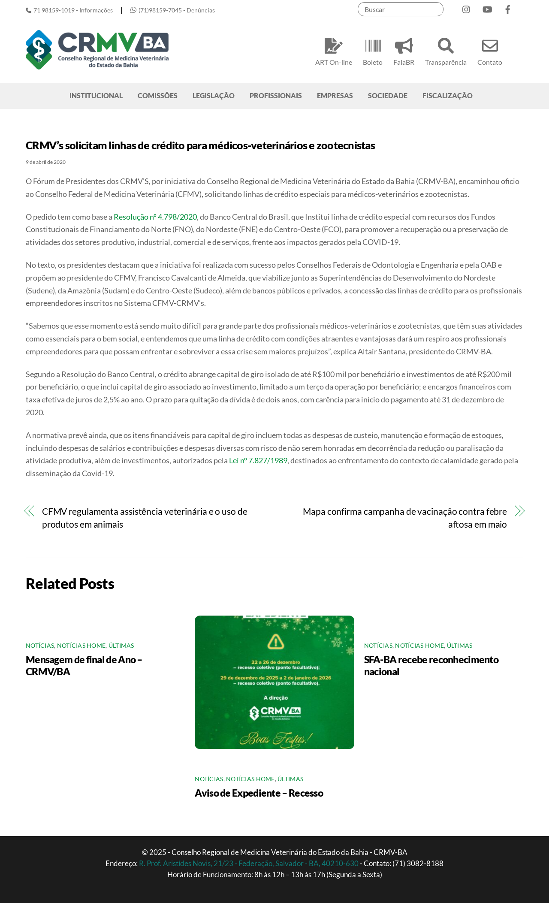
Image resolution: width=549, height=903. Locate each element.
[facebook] (507, 7)
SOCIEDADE (387, 95)
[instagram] (466, 7)
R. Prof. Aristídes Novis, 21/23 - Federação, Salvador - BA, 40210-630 (249, 863)
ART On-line (333, 50)
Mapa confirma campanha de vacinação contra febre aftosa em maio (405, 517)
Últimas (121, 645)
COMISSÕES (158, 95)
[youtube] (487, 7)
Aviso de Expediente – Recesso (259, 793)
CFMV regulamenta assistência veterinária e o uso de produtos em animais (144, 517)
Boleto (373, 50)
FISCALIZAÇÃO (447, 95)
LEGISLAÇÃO (214, 95)
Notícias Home (81, 645)
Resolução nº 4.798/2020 (155, 216)
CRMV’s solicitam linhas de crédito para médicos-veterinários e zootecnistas (200, 145)
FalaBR (403, 50)
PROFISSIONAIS (276, 95)
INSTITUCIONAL (96, 95)
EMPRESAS (335, 95)
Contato (489, 50)
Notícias (40, 645)
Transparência (446, 50)
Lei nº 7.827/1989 (258, 460)
